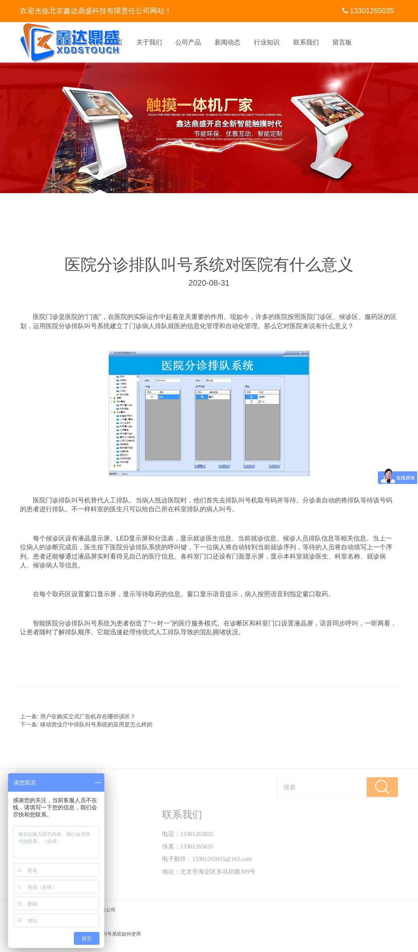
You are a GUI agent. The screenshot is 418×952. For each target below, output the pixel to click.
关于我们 (149, 42)
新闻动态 (227, 42)
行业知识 (267, 42)
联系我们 (306, 42)
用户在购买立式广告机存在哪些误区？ (88, 716)
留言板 (342, 42)
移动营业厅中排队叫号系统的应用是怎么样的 (96, 724)
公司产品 (188, 42)
